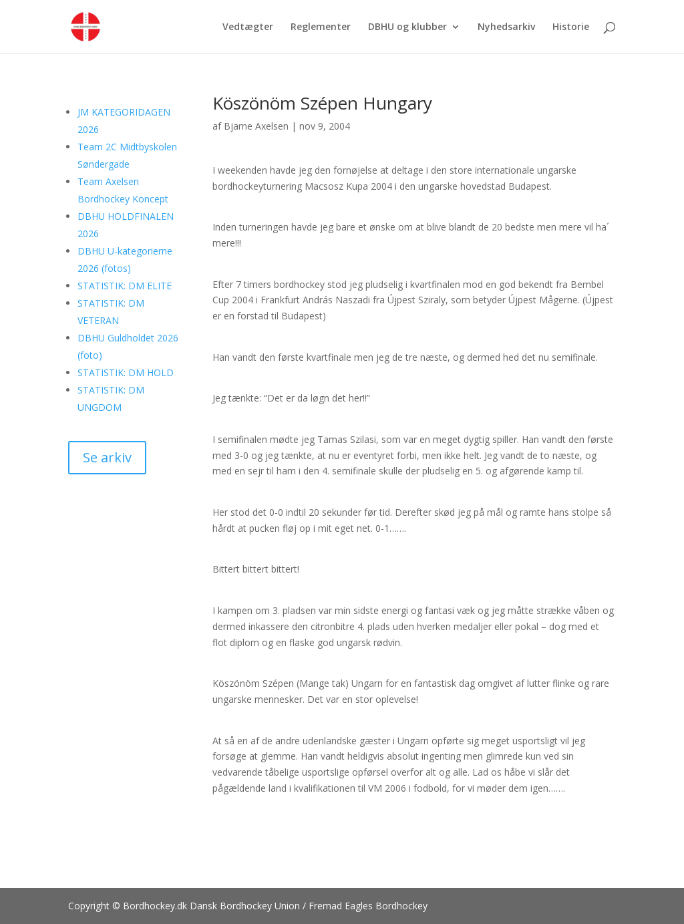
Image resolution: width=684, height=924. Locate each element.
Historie (570, 27)
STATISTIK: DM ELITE (124, 285)
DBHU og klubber (407, 27)
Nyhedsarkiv (506, 27)
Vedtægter (247, 27)
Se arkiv (107, 457)
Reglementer (321, 27)
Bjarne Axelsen (256, 126)
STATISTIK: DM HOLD (125, 372)
